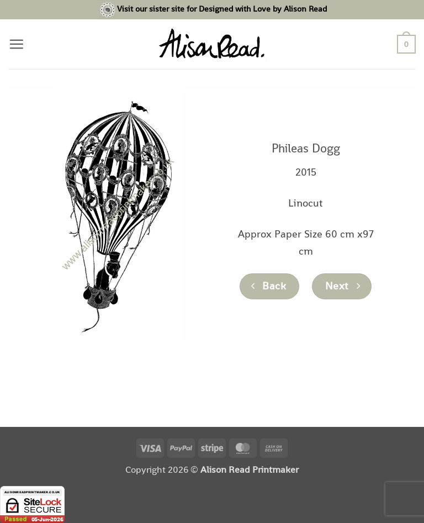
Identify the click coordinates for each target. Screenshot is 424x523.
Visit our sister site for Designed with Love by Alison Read (222, 8)
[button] (16, 44)
